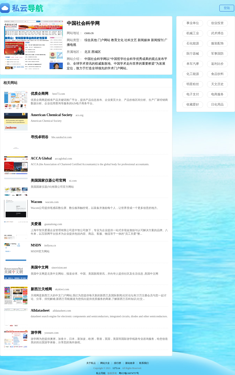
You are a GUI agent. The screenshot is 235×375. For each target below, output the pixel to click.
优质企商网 (40, 94)
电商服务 (217, 94)
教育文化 (117, 40)
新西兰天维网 (41, 289)
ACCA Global (41, 158)
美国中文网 (39, 267)
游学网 (36, 332)
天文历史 (217, 84)
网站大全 (105, 363)
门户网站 (104, 40)
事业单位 (192, 23)
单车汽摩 (192, 63)
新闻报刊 (157, 40)
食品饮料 (217, 74)
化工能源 (192, 74)
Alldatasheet (40, 310)
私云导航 (101, 373)
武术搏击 (217, 33)
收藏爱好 (192, 104)
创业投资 (217, 23)
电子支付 (192, 94)
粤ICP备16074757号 (129, 373)
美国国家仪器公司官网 (48, 180)
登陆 (227, 8)
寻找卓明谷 (39, 137)
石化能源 (192, 43)
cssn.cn (89, 33)
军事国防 (217, 53)
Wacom (36, 202)
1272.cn (116, 368)
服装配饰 (217, 43)
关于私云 (91, 363)
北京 (87, 51)
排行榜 (117, 363)
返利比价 (217, 63)
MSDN (36, 245)
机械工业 (192, 33)
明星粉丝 (192, 84)
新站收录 (130, 363)
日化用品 (217, 104)
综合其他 (90, 40)
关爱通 (36, 224)
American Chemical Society (51, 115)
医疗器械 (192, 53)
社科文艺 (130, 40)
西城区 (96, 51)
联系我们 (144, 363)
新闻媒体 (144, 40)
